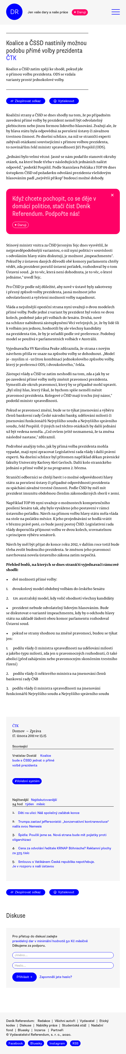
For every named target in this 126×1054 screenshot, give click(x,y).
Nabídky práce (46, 1025)
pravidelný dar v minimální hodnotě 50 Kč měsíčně (50, 941)
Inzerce (39, 1030)
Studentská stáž (74, 1025)
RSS (75, 1043)
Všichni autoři (65, 1021)
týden (29, 804)
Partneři (57, 1030)
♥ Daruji (80, 12)
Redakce (44, 1021)
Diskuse (25, 1025)
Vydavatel (87, 1021)
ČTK (11, 58)
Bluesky (23, 1030)
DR (14, 12)
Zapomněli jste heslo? (56, 977)
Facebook (16, 1043)
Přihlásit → (24, 977)
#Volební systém (27, 781)
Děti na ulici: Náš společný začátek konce (48, 813)
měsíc (40, 804)
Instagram (57, 1043)
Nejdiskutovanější (44, 800)
